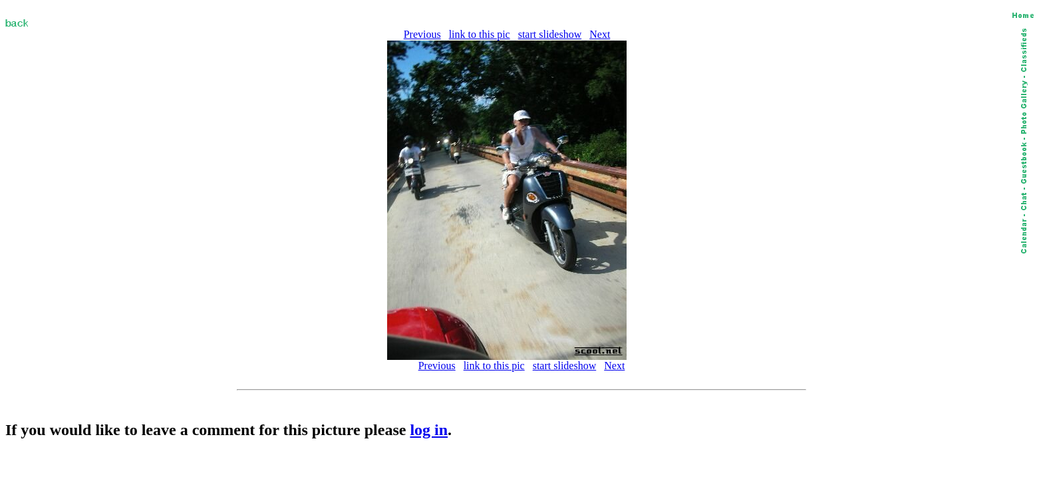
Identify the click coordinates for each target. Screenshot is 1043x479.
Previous (422, 34)
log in (429, 429)
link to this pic (479, 34)
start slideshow (550, 34)
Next (599, 34)
